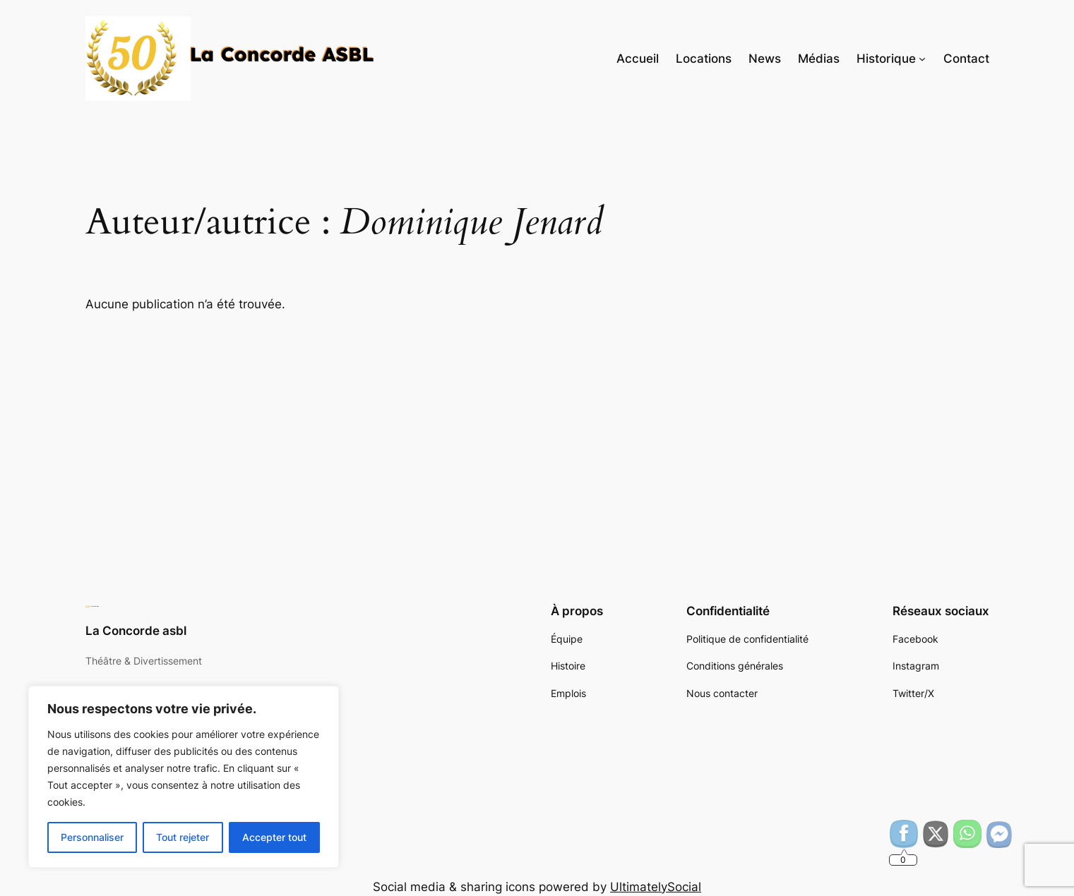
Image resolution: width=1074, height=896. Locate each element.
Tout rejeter (182, 837)
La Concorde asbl (135, 631)
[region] (183, 777)
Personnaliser (92, 837)
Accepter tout (274, 837)
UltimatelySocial (655, 887)
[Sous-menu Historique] (922, 58)
